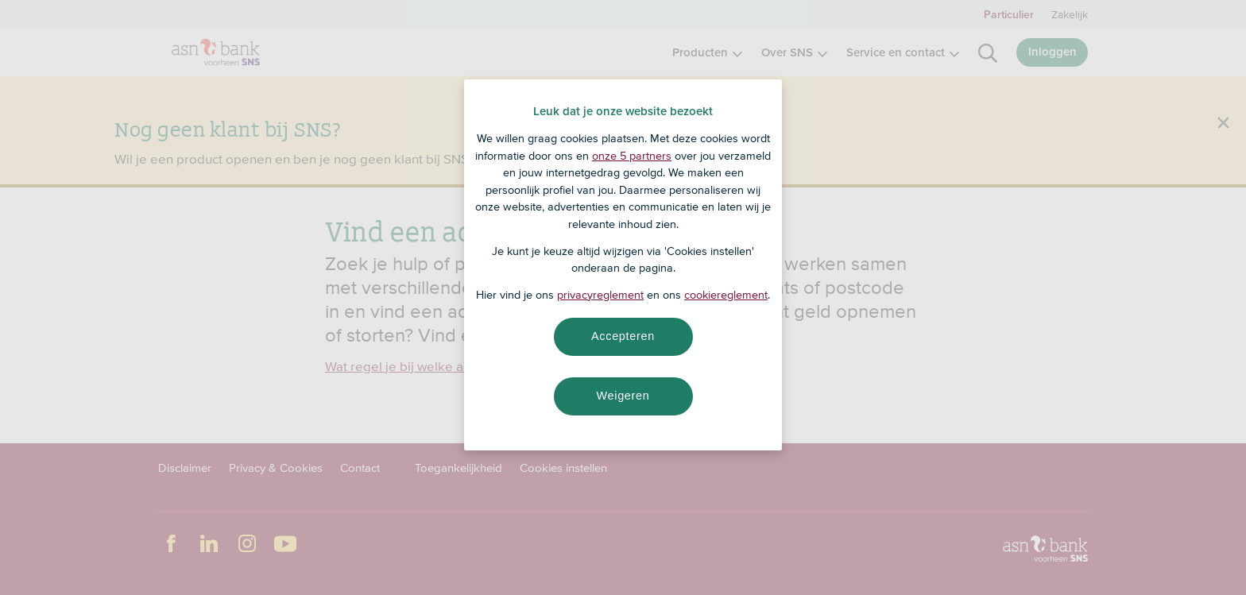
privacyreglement (600, 294)
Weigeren (622, 395)
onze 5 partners (631, 155)
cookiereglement (726, 294)
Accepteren (623, 336)
